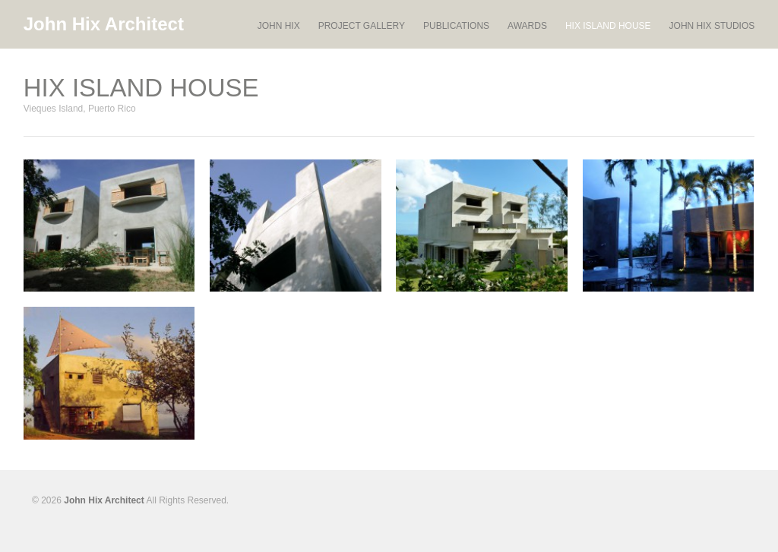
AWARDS (527, 26)
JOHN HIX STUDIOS (712, 26)
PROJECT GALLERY (361, 26)
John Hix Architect (104, 24)
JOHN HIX (279, 26)
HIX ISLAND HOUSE (608, 26)
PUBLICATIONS (456, 26)
